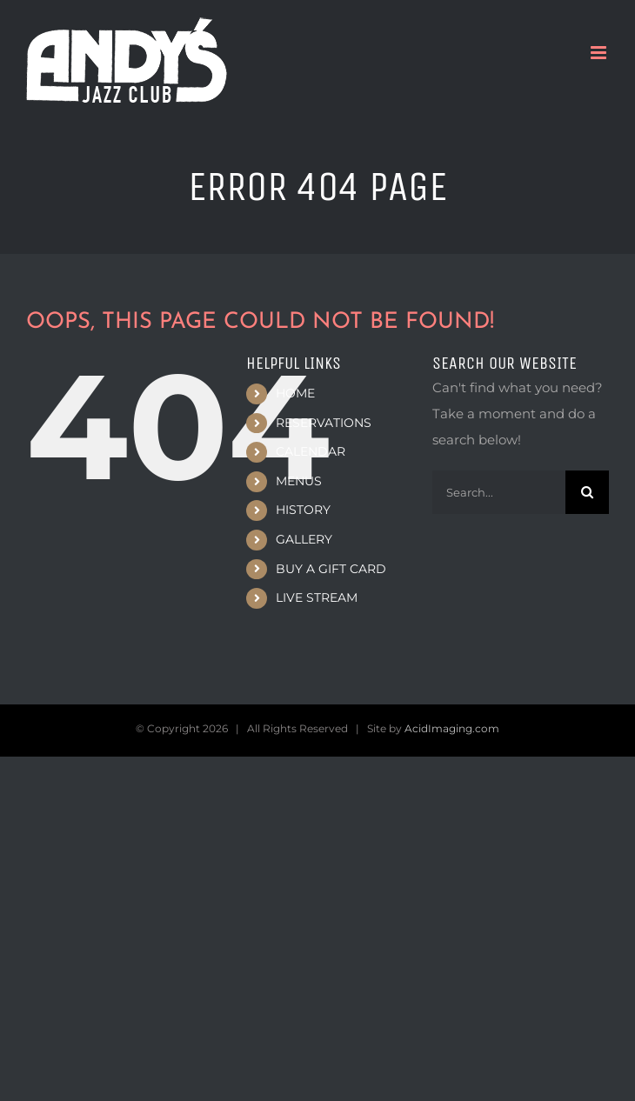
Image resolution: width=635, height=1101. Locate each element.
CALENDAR (310, 451)
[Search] (587, 492)
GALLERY (304, 539)
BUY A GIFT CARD (331, 569)
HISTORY (303, 509)
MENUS (299, 481)
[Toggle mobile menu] (600, 52)
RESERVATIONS (323, 422)
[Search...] (498, 492)
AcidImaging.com (451, 728)
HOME (295, 393)
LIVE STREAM (317, 597)
